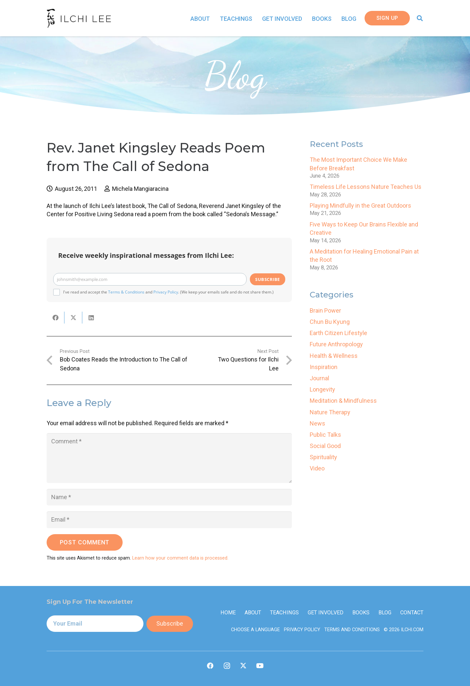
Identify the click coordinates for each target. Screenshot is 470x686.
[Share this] (55, 318)
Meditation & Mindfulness (343, 400)
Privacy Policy (165, 292)
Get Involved (325, 612)
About (253, 612)
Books (361, 612)
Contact (411, 612)
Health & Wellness (334, 355)
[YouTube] (260, 666)
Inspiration (323, 366)
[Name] (169, 497)
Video (317, 468)
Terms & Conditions (126, 292)
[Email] (169, 519)
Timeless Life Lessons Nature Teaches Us (365, 186)
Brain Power (325, 310)
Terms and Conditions (352, 630)
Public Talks (325, 434)
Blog (384, 612)
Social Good (325, 445)
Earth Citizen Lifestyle (338, 332)
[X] (243, 666)
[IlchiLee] (79, 18)
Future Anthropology (336, 344)
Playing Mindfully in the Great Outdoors (360, 205)
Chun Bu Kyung (330, 321)
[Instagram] (226, 666)
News (317, 423)
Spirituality (323, 457)
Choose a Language (255, 630)
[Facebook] (210, 666)
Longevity (322, 389)
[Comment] (169, 458)
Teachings (284, 612)
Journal (319, 378)
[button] (419, 18)
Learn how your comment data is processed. (180, 558)
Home (228, 612)
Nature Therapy (330, 412)
